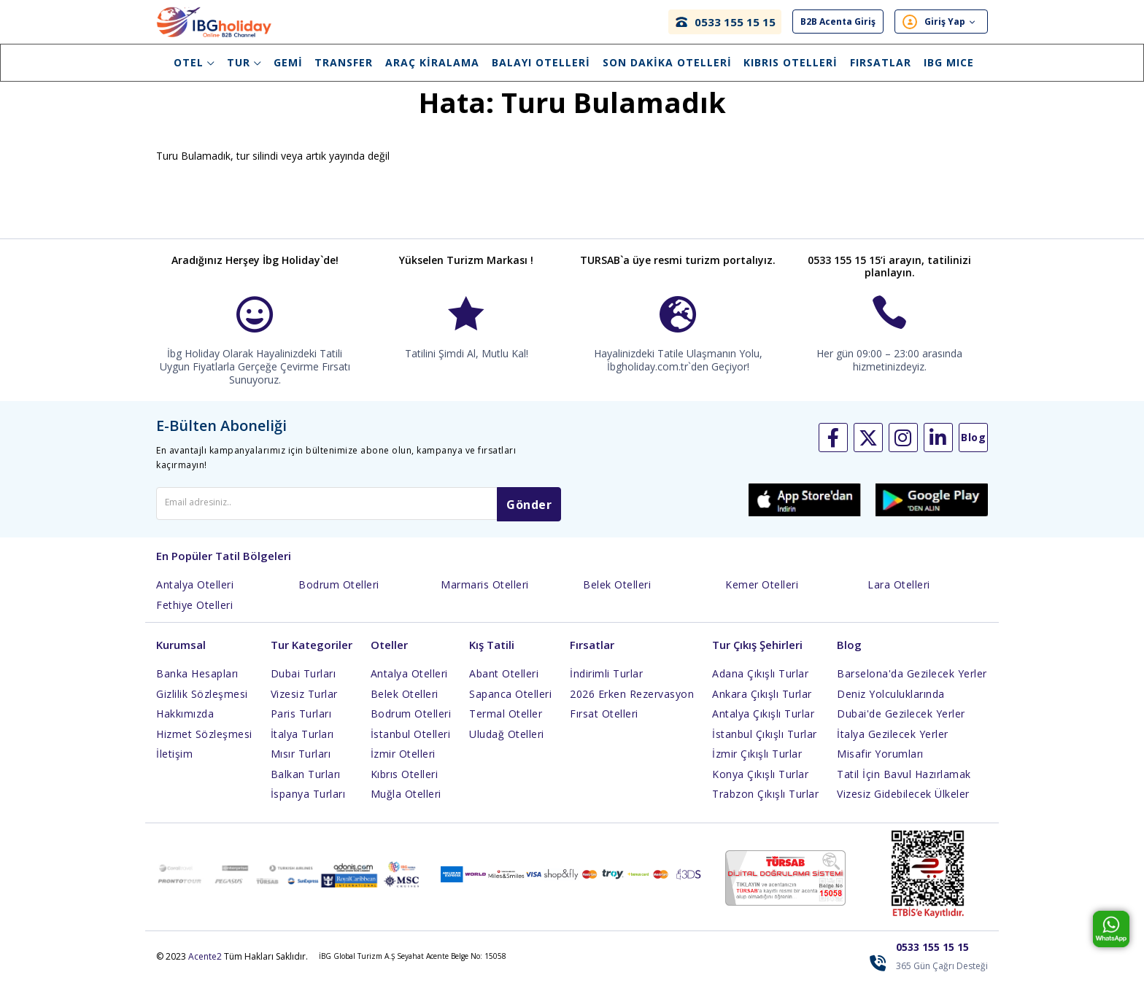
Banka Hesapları (197, 684)
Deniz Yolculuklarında (891, 703)
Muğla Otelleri (406, 804)
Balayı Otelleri (541, 62)
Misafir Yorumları (880, 764)
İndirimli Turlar (606, 684)
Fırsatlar (880, 62)
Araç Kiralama (432, 62)
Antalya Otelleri (194, 595)
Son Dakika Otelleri (667, 62)
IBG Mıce (949, 62)
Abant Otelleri (503, 684)
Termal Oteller (505, 724)
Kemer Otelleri (761, 595)
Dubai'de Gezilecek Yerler (901, 724)
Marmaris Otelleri (485, 595)
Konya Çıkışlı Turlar (760, 783)
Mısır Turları (301, 764)
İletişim (174, 764)
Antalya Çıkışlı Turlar (763, 724)
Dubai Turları (303, 684)
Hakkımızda (185, 724)
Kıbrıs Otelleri (790, 62)
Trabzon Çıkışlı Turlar (765, 804)
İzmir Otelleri (403, 764)
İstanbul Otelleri (411, 743)
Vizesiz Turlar (304, 703)
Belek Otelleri (617, 595)
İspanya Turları (308, 804)
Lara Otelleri (898, 595)
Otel (194, 62)
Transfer (343, 62)
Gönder (529, 515)
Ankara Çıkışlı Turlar (762, 703)
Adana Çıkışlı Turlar (760, 684)
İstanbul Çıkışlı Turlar (764, 743)
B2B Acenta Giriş (838, 22)
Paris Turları (301, 724)
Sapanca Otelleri (510, 703)
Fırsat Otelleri (604, 724)
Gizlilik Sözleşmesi (202, 703)
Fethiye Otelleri (194, 614)
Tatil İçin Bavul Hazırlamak (904, 783)
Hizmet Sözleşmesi (204, 743)
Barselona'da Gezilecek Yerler (912, 684)
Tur (244, 62)
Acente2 (205, 966)
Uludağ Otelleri (506, 743)
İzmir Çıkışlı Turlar (757, 764)
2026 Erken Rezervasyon (632, 703)
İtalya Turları (302, 743)
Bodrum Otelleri (338, 595)
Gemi (288, 62)
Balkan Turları (306, 783)
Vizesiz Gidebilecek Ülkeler (903, 804)
